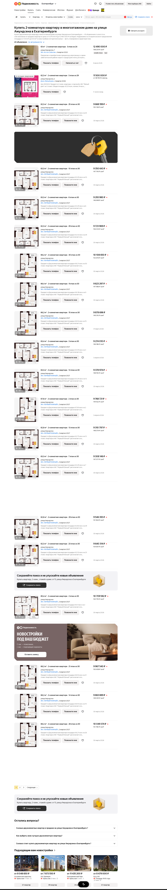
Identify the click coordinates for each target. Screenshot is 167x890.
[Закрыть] (152, 17)
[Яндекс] (16, 3)
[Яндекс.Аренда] (93, 10)
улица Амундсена (47, 50)
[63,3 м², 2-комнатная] (27, 180)
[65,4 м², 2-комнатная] (27, 608)
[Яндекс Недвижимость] (28, 3)
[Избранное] (95, 4)
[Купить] (31, 10)
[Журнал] (69, 10)
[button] (100, 4)
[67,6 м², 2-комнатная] (27, 411)
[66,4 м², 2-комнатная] (27, 295)
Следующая (32, 787)
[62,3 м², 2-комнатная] (27, 87)
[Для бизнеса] (80, 10)
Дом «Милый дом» (47, 81)
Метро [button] (129, 17)
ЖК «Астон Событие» (48, 52)
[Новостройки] (20, 10)
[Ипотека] (60, 10)
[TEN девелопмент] (102, 10)
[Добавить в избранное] (86, 63)
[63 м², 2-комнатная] (27, 58)
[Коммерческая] (49, 10)
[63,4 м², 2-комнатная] (27, 353)
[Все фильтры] (16, 17)
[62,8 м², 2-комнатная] (27, 439)
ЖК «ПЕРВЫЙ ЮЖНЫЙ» (49, 110)
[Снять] (38, 10)
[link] (149, 4)
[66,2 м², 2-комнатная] (27, 267)
